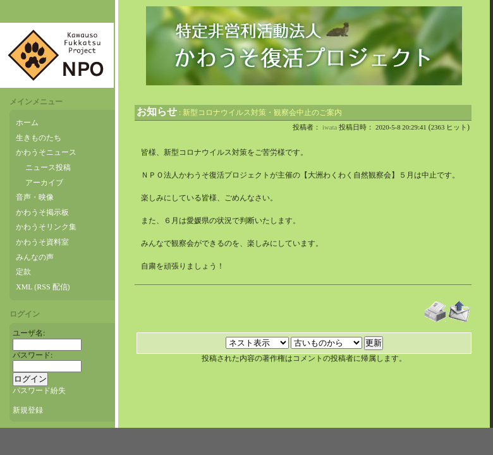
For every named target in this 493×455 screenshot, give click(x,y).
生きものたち (38, 137)
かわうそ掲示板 (42, 212)
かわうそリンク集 (46, 226)
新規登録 (28, 410)
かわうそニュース (46, 152)
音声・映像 (35, 197)
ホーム (27, 122)
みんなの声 (35, 257)
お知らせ (157, 111)
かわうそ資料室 (42, 242)
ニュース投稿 (48, 167)
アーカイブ (44, 182)
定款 (23, 271)
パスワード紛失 (39, 390)
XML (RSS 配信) (43, 286)
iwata (329, 127)
